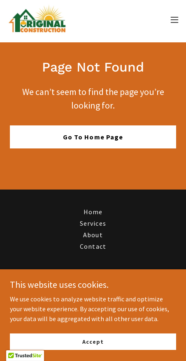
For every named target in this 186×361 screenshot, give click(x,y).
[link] (38, 19)
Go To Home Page (93, 137)
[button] (174, 20)
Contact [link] (93, 246)
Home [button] (93, 212)
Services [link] (93, 223)
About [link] (92, 235)
